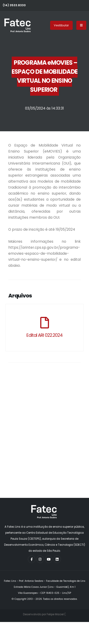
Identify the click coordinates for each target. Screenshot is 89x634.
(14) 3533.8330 (14, 5)
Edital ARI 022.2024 (44, 335)
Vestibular (61, 25)
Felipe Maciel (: (56, 614)
